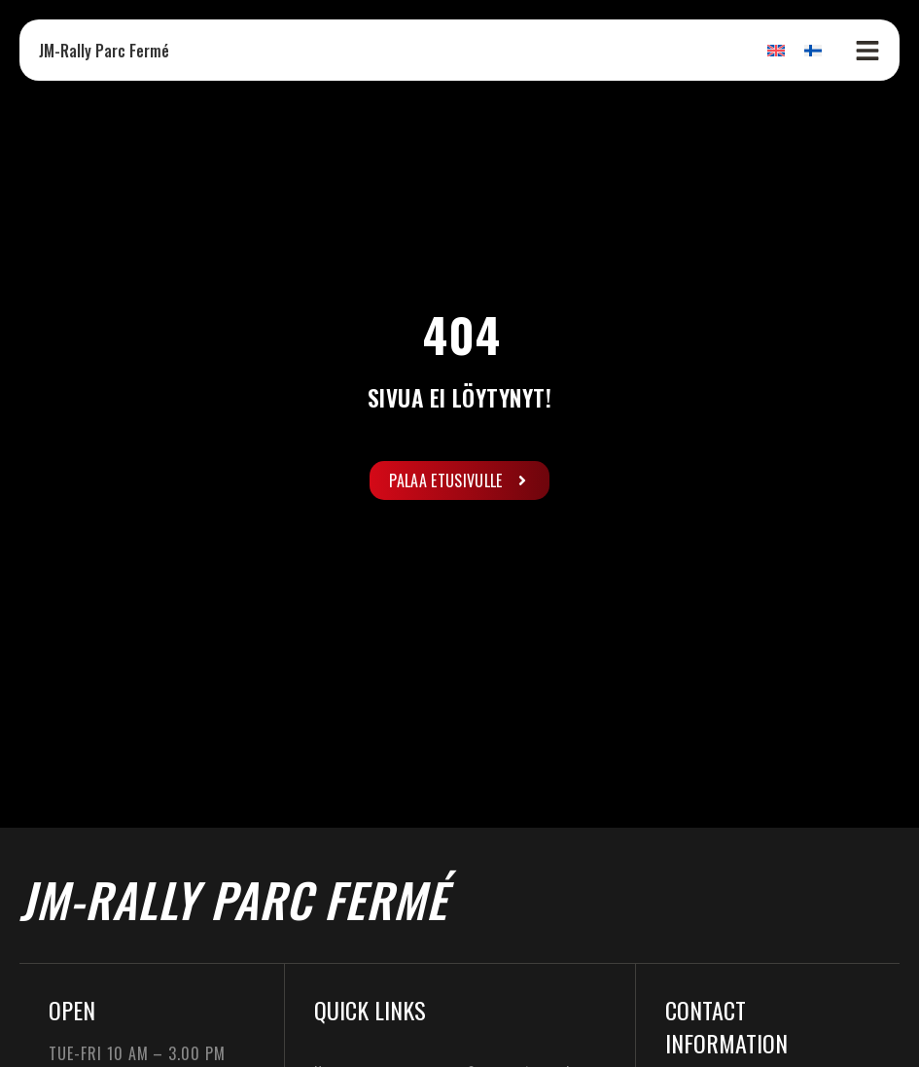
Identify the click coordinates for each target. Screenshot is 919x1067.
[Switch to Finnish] (813, 50)
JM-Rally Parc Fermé (104, 50)
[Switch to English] (776, 50)
